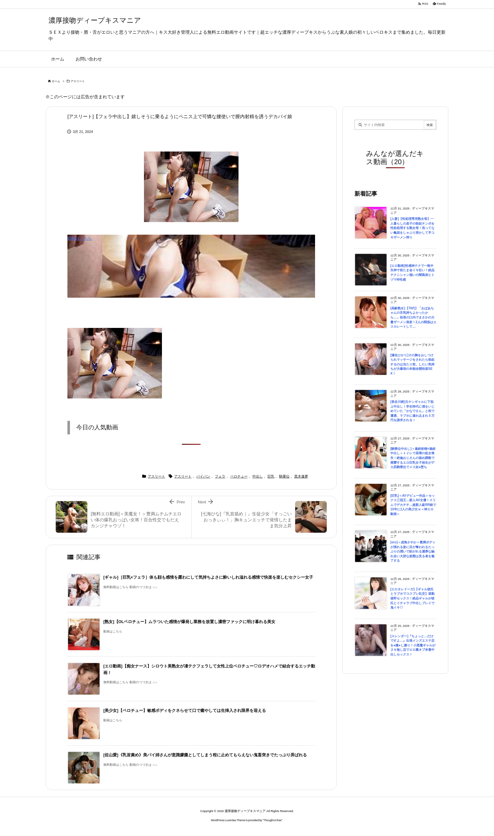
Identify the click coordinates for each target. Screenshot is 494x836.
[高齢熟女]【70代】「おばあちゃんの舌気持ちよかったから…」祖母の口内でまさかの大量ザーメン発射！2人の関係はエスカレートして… (413, 317)
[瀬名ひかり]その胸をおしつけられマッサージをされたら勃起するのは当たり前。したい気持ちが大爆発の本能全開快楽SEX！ (412, 364)
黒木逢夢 (301, 476)
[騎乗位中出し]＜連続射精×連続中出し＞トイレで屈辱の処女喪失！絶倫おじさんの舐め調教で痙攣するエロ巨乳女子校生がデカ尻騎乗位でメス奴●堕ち (412, 458)
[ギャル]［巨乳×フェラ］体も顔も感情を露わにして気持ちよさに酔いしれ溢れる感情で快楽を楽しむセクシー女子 (208, 577)
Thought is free (273, 820)
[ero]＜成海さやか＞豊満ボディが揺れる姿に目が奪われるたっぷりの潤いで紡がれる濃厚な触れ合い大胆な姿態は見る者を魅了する (412, 551)
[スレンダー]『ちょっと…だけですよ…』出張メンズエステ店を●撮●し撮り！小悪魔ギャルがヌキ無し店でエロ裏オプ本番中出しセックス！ (412, 645)
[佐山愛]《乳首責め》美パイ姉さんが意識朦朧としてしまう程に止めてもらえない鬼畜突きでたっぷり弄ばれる (205, 755)
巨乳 (270, 476)
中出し (257, 476)
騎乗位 (284, 476)
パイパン (203, 476)
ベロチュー (239, 476)
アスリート (78, 81)
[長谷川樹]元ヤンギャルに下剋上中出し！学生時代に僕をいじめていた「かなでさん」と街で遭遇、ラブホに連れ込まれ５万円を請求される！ (412, 411)
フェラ (220, 476)
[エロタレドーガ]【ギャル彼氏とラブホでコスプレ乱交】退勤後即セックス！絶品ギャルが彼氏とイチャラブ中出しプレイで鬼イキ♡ (412, 598)
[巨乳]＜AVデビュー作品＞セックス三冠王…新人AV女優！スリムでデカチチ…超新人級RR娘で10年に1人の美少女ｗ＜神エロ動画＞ (413, 505)
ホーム (56, 81)
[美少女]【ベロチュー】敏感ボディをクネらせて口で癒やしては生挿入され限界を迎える (184, 710)
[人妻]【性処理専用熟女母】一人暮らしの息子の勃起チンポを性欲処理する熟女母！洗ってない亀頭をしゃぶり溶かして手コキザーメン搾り (412, 228)
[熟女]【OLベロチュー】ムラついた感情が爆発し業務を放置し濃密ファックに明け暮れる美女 (189, 621)
